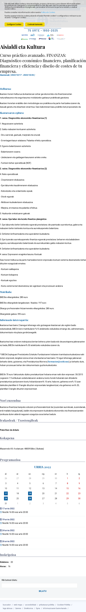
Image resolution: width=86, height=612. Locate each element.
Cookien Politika (63, 604)
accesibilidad (30, 604)
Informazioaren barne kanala (55, 607)
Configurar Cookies (14, 24)
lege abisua (7, 607)
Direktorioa (28, 607)
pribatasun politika (46, 604)
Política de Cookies (48, 12)
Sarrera (18, 607)
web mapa (18, 604)
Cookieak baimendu (35, 24)
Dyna (38, 607)
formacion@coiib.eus (58, 361)
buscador (7, 604)
